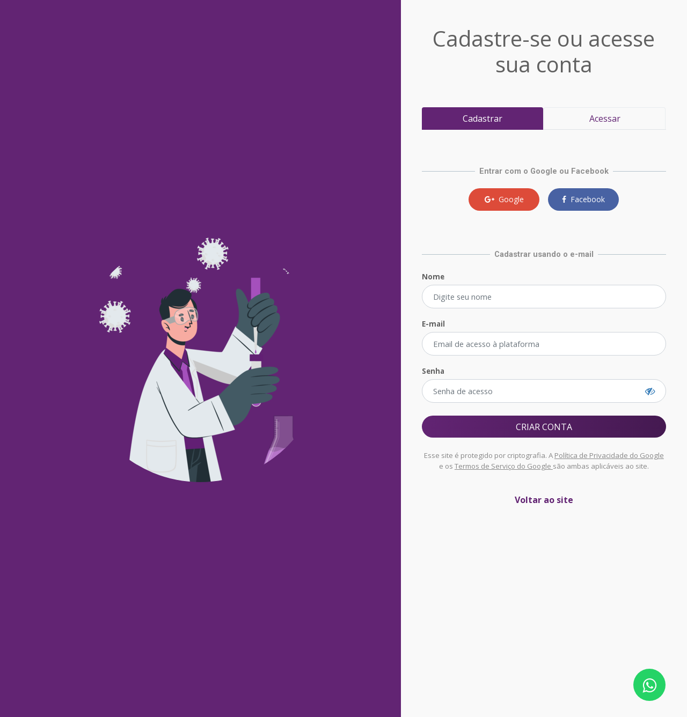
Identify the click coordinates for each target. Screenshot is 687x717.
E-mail (433, 324)
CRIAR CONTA (544, 427)
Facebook (583, 199)
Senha (433, 371)
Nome (433, 277)
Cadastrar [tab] (482, 118)
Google (504, 199)
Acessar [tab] (604, 118)
